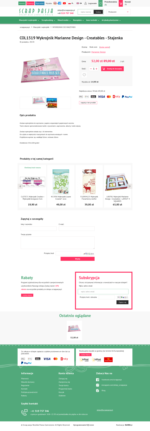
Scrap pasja (36, 12)
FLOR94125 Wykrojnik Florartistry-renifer (89, 197)
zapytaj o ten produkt (88, 103)
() (111, 3)
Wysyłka (49, 3)
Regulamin (25, 385)
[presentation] (20, 186)
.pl (128, 425)
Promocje (30, 3)
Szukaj (98, 12)
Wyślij (77, 259)
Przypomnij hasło (65, 389)
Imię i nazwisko (26, 224)
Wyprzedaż (40, 3)
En (81, 3)
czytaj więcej (27, 295)
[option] (45, 70)
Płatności (25, 378)
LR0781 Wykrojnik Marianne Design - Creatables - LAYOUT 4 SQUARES (117, 198)
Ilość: (84, 68)
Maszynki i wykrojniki (28, 20)
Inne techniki (91, 20)
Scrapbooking (47, 20)
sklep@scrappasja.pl (66, 10)
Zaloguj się (63, 378)
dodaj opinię (104, 47)
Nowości (22, 3)
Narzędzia (77, 20)
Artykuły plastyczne (110, 20)
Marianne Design (98, 52)
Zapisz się (122, 302)
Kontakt (24, 389)
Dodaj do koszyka (114, 68)
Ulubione (62, 395)
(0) (128, 2)
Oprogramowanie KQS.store (83, 425)
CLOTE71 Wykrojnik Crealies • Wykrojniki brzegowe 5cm (32, 197)
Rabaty (24, 395)
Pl (72, 3)
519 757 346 (39, 411)
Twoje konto (64, 385)
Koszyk (61, 392)
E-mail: (61, 224)
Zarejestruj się (64, 382)
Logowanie (92, 3)
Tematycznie (24, 26)
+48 (65, 13)
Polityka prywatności (29, 392)
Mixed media (63, 20)
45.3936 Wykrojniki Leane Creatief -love (61, 197)
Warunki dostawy (27, 382)
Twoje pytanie (26, 234)
